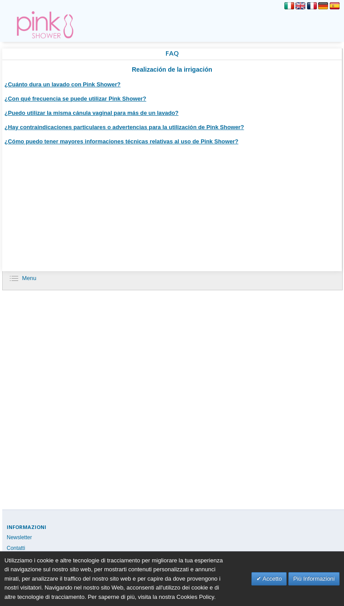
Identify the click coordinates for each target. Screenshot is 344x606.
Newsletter (19, 537)
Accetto (271, 578)
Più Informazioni (314, 578)
